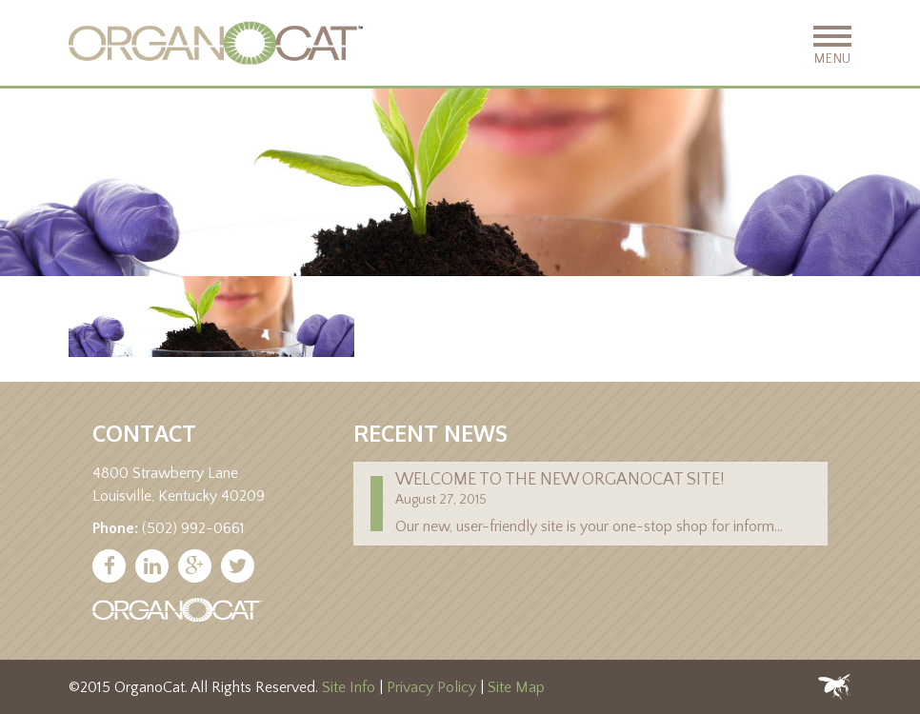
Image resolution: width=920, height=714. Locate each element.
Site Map (516, 687)
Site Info (348, 687)
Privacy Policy (431, 687)
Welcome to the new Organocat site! (560, 479)
